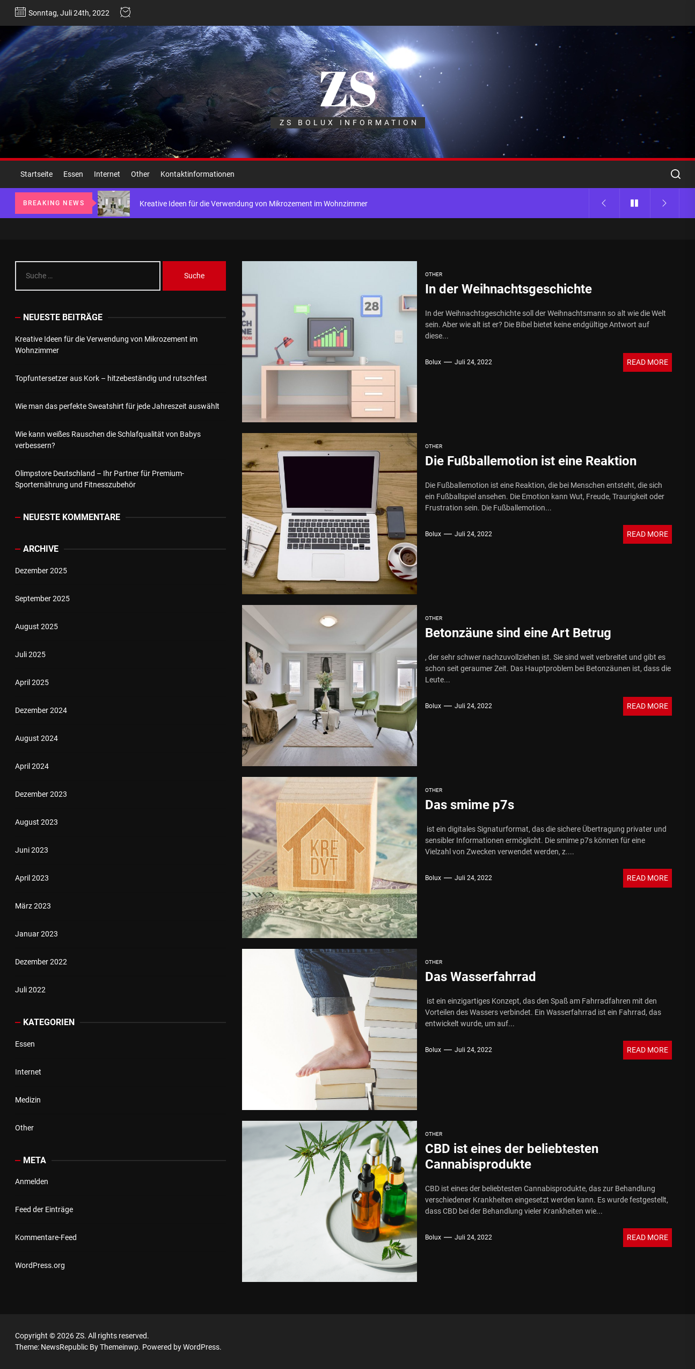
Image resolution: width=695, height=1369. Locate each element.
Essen (73, 174)
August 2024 (36, 738)
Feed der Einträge (44, 1209)
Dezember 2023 (41, 794)
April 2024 (32, 766)
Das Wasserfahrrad (480, 976)
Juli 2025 (30, 654)
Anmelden (31, 1181)
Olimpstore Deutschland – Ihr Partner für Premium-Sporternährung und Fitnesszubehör (99, 479)
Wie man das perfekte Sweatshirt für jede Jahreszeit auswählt (117, 406)
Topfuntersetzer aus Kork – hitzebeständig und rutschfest (111, 378)
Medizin (28, 1100)
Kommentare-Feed (46, 1237)
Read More (647, 362)
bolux (433, 362)
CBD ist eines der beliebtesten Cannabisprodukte (511, 1156)
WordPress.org (40, 1265)
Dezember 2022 (41, 961)
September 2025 (42, 598)
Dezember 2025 (41, 570)
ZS (347, 87)
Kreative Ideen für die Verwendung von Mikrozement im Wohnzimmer (106, 345)
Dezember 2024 (41, 710)
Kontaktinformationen (197, 174)
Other (140, 174)
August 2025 (36, 626)
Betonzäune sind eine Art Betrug (518, 632)
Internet (107, 174)
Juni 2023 (31, 850)
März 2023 (33, 906)
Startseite (36, 174)
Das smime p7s (469, 804)
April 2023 (32, 878)
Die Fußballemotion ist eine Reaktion (531, 461)
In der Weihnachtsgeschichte (508, 289)
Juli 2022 (30, 989)
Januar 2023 (36, 934)
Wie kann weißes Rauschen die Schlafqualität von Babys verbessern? (108, 440)
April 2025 (32, 682)
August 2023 (36, 822)
